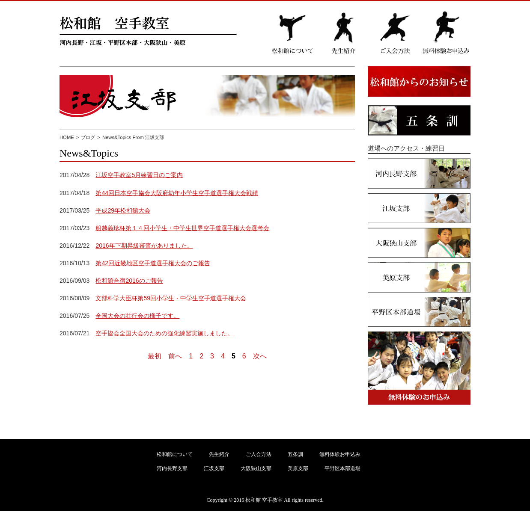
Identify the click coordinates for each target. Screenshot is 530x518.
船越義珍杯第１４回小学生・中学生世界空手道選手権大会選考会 (182, 228)
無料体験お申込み (339, 454)
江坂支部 (214, 468)
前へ (175, 356)
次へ (260, 356)
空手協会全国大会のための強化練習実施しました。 (164, 333)
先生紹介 (219, 454)
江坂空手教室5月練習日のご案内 (139, 175)
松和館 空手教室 (264, 500)
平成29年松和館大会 (122, 210)
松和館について (175, 454)
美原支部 (298, 468)
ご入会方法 (258, 454)
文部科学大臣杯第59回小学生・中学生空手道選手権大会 (170, 298)
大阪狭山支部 (256, 468)
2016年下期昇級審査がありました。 (144, 245)
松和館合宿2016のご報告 (129, 280)
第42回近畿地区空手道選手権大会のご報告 (152, 263)
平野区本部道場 (342, 468)
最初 (154, 356)
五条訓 (295, 454)
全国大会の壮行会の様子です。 (137, 315)
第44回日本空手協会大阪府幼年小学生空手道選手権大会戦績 (176, 192)
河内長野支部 (172, 468)
